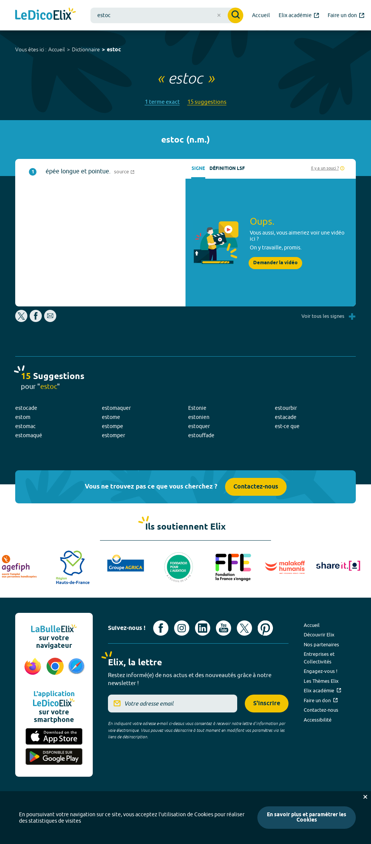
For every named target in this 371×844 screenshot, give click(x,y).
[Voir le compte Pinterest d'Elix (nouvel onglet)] (265, 628)
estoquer (199, 426)
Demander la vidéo (275, 263)
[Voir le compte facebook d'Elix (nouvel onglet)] (160, 628)
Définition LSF (227, 168)
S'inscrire (266, 704)
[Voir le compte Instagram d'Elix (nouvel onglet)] (181, 628)
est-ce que (287, 426)
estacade (285, 417)
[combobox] (166, 15)
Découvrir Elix (319, 634)
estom (22, 417)
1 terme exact (162, 101)
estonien (198, 417)
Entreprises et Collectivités (319, 658)
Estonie (197, 408)
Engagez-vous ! (321, 671)
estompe (112, 426)
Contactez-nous (255, 487)
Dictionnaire (86, 49)
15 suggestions (207, 101)
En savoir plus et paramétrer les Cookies (306, 817)
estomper (113, 435)
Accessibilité (317, 720)
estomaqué (28, 435)
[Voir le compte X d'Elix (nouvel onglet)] (244, 628)
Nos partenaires (321, 644)
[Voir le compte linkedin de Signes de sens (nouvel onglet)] (202, 628)
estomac (25, 426)
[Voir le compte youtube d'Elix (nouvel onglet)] (223, 628)
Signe (198, 168)
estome (111, 417)
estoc (114, 50)
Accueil (56, 49)
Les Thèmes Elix (321, 681)
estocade (26, 408)
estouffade (201, 435)
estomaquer (116, 408)
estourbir (286, 408)
